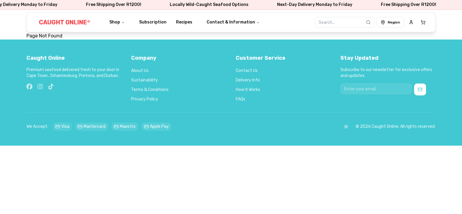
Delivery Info (248, 80)
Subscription (152, 22)
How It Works (248, 89)
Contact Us (247, 70)
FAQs (240, 99)
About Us (140, 70)
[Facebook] (29, 86)
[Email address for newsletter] (376, 89)
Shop (117, 22)
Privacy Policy (144, 99)
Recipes (184, 22)
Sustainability (144, 80)
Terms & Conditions (150, 89)
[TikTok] (51, 86)
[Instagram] (40, 86)
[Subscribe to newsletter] (420, 89)
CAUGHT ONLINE (64, 22)
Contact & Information (233, 22)
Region (390, 22)
